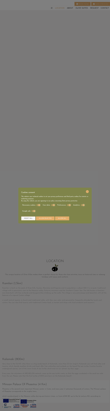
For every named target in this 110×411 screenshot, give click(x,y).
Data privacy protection (69, 201)
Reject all (28, 218)
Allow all (62, 218)
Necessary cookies (31, 205)
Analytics (79, 205)
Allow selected (45, 218)
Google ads (28, 211)
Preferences (64, 205)
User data (49, 205)
